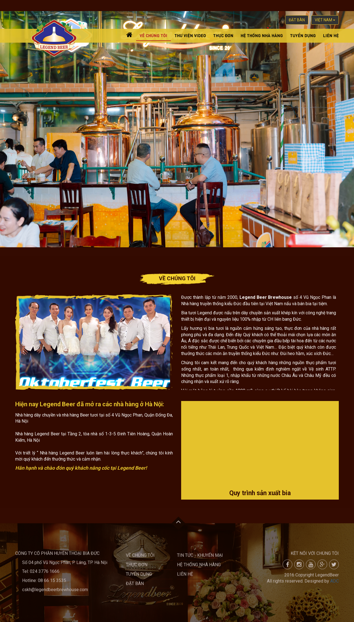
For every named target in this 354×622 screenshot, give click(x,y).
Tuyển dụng (303, 35)
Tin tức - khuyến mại (200, 557)
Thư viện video (190, 35)
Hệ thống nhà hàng (262, 35)
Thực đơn (223, 35)
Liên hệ (331, 35)
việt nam (325, 20)
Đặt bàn (297, 20)
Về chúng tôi (153, 35)
